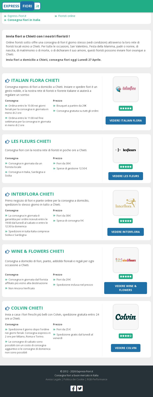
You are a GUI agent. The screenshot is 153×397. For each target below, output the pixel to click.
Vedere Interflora (125, 232)
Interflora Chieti (32, 194)
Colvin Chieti (27, 308)
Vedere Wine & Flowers (125, 288)
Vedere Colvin (125, 348)
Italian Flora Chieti (35, 80)
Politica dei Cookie (74, 379)
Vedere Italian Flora (126, 120)
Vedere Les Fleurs (125, 176)
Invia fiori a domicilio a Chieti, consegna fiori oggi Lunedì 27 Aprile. (53, 60)
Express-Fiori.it (15, 16)
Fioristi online (65, 16)
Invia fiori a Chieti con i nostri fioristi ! (38, 36)
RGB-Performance (97, 379)
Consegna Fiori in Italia (22, 20)
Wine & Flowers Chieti (37, 251)
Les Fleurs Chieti (31, 141)
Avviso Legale (53, 379)
